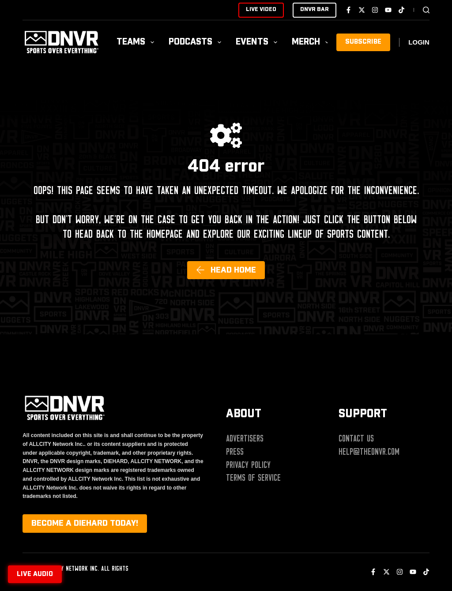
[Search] (426, 10)
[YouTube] (388, 10)
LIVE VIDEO (261, 9)
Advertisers (245, 438)
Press (235, 452)
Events (258, 42)
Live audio (35, 574)
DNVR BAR (314, 9)
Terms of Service (253, 478)
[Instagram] (375, 10)
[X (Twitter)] (361, 10)
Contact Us (356, 438)
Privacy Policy (248, 465)
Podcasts (197, 42)
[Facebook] (348, 10)
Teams (137, 42)
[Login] (418, 42)
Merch (312, 42)
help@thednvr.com (369, 452)
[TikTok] (401, 10)
